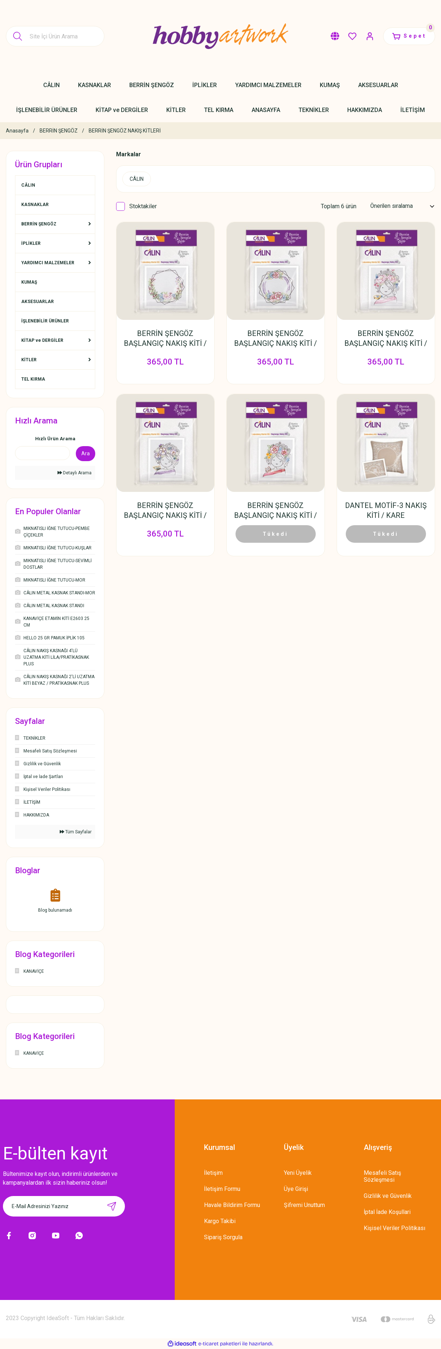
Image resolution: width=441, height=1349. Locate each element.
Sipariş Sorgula (223, 1237)
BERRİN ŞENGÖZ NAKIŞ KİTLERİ (125, 131)
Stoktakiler (143, 206)
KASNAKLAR (35, 204)
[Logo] (220, 36)
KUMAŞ (29, 282)
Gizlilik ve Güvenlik (388, 1195)
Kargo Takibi (220, 1221)
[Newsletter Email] (64, 1206)
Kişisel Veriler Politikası (394, 1228)
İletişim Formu (222, 1188)
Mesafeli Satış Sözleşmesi (382, 1176)
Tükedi (275, 535)
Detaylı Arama (75, 472)
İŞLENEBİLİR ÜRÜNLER (45, 321)
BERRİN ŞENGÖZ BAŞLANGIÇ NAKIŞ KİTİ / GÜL (165, 338)
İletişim (213, 1172)
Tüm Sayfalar (76, 831)
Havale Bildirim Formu (232, 1205)
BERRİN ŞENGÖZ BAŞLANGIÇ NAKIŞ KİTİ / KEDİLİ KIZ (275, 511)
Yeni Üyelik (298, 1172)
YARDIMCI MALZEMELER (47, 262)
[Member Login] (368, 36)
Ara (85, 453)
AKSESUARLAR (37, 301)
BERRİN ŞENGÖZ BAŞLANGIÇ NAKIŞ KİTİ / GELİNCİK (275, 338)
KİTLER (29, 359)
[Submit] (112, 1206)
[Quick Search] (42, 453)
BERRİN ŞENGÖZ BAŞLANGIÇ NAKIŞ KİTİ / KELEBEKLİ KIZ (165, 511)
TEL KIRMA (33, 379)
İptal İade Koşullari (387, 1211)
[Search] (55, 36)
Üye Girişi (296, 1188)
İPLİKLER (31, 243)
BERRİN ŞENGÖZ (38, 224)
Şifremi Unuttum (304, 1205)
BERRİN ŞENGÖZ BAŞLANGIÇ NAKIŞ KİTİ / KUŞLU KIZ (385, 338)
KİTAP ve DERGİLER (42, 340)
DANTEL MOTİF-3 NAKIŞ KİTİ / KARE (386, 511)
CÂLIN (28, 185)
